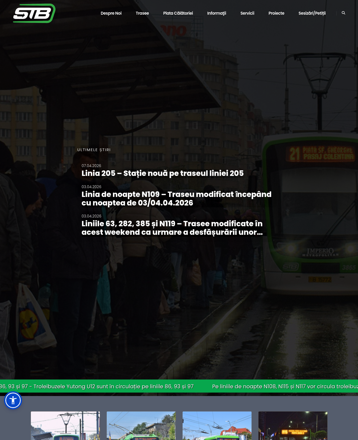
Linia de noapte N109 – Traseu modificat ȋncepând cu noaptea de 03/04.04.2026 (177, 198)
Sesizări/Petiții (312, 13)
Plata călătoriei (178, 13)
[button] (13, 400)
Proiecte (276, 13)
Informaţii (216, 13)
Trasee (142, 13)
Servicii (247, 13)
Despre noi (111, 13)
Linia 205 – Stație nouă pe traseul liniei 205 (163, 173)
